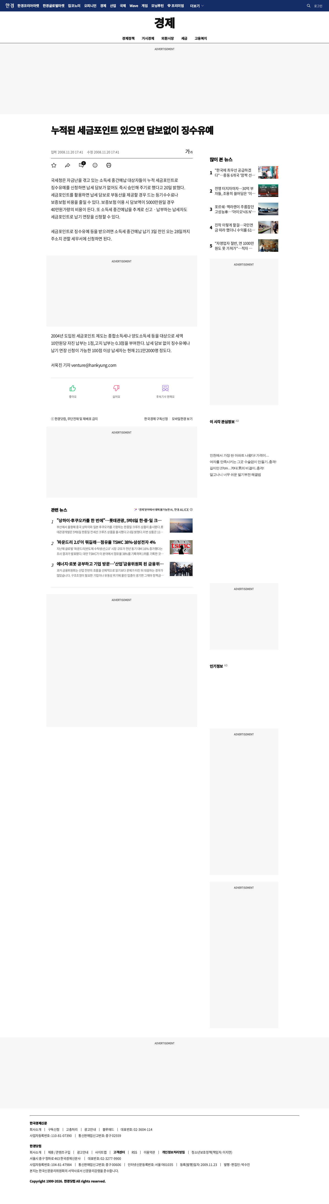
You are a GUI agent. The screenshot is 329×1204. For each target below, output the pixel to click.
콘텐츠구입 (63, 1152)
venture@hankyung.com (94, 365)
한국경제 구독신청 (156, 418)
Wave (134, 5)
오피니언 (90, 5)
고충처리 (71, 1129)
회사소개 (35, 1129)
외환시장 (167, 38)
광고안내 (90, 1129)
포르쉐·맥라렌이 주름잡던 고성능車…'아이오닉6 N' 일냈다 (234, 211)
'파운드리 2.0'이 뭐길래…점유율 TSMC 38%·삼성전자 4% (106, 542)
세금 (184, 38)
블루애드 (108, 1129)
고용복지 (201, 38)
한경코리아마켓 (28, 5)
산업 (113, 5)
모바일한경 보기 (182, 418)
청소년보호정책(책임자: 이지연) (211, 1152)
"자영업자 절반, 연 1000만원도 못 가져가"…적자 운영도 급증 (235, 248)
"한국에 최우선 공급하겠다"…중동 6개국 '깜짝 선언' (233, 175)
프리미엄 (177, 5)
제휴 (51, 1152)
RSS (134, 1152)
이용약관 (149, 1152)
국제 (123, 5)
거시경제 (148, 38)
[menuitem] (53, 165)
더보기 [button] (194, 6)
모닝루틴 (157, 5)
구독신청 (53, 1129)
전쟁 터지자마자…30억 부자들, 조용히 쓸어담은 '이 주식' (234, 193)
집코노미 (74, 5)
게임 (144, 5)
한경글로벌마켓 (53, 5)
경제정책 (128, 38)
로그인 (318, 6)
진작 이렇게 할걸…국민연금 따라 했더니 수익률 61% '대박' (235, 230)
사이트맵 (100, 1152)
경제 (103, 5)
